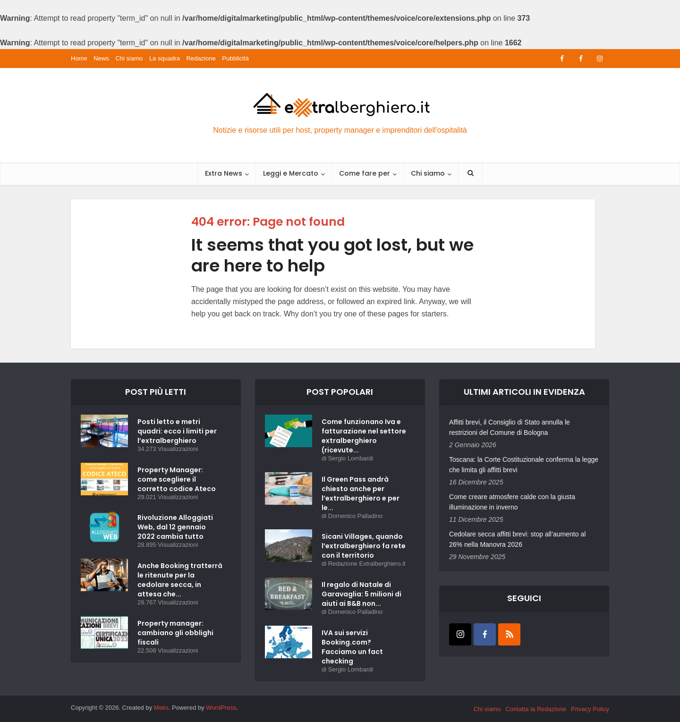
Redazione (201, 58)
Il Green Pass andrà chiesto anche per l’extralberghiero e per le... (361, 493)
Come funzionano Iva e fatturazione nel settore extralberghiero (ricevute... (364, 436)
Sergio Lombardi (350, 458)
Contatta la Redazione (535, 709)
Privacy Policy (590, 709)
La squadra (164, 58)
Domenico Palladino (355, 515)
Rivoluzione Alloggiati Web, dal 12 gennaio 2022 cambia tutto (175, 527)
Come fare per (364, 173)
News (101, 58)
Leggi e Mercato (290, 173)
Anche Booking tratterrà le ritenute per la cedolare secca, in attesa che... (179, 580)
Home (79, 58)
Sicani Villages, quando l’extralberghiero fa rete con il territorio (364, 546)
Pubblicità (235, 58)
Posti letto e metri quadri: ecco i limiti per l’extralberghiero (177, 431)
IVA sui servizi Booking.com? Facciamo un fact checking (352, 647)
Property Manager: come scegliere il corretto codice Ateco (176, 479)
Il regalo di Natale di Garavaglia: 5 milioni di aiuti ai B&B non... (361, 594)
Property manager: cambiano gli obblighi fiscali (175, 633)
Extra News (223, 173)
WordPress (221, 707)
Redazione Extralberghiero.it (367, 563)
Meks (161, 707)
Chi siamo (129, 58)
